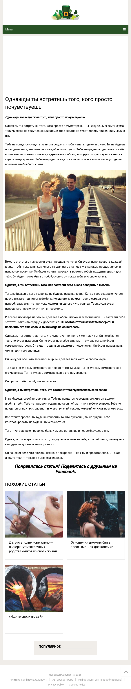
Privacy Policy (56, 684)
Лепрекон (55, 674)
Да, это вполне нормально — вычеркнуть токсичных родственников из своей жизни (33, 546)
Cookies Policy (77, 684)
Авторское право (62, 679)
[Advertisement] (65, 68)
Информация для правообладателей (100, 679)
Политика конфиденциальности (28, 679)
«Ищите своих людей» (26, 616)
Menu (9, 29)
